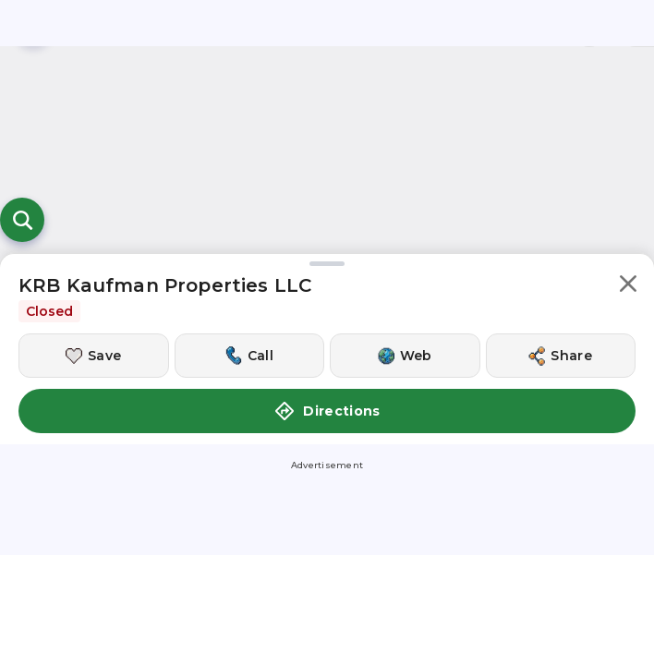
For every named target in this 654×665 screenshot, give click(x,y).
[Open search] (22, 220)
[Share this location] (561, 355)
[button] (628, 286)
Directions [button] (327, 411)
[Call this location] (250, 355)
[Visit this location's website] (405, 355)
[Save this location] (93, 355)
